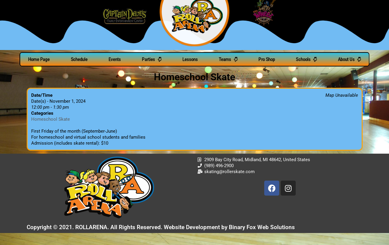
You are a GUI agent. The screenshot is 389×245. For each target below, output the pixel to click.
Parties (149, 59)
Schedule (73, 59)
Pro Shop (270, 59)
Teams (230, 59)
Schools (312, 59)
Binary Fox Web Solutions (262, 227)
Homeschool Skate (50, 119)
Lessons (190, 59)
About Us (358, 59)
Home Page (30, 59)
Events (110, 59)
